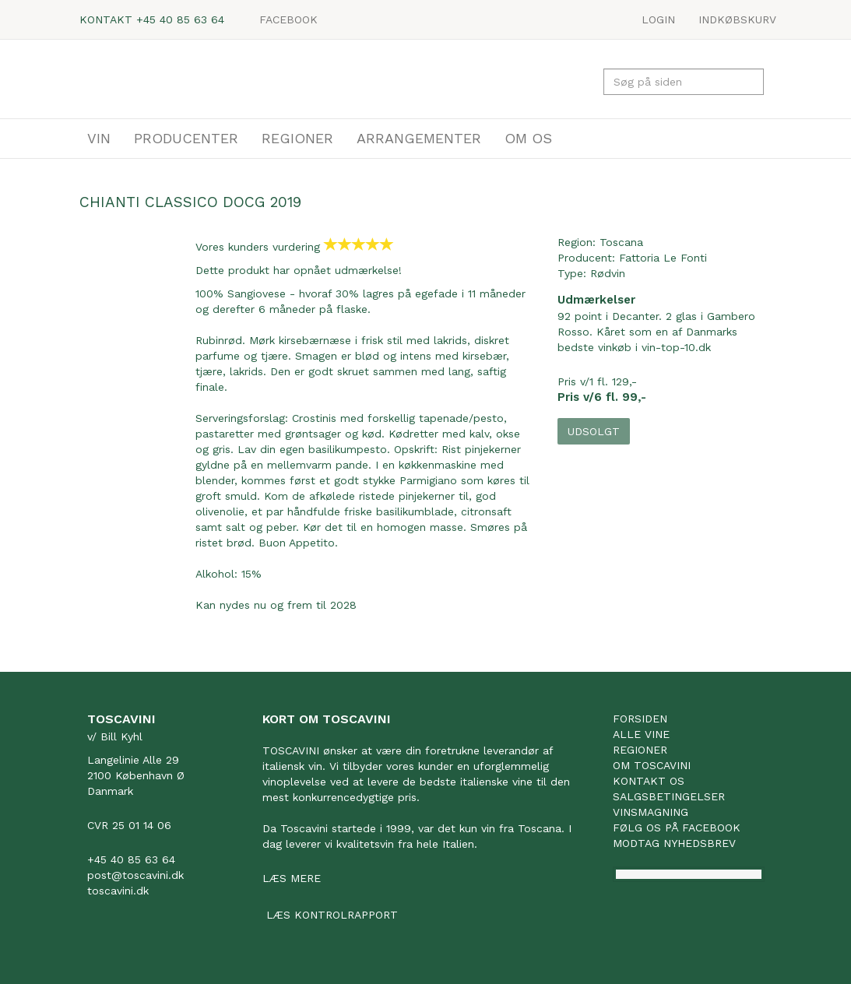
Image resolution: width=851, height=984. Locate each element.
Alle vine (641, 734)
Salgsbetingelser (669, 796)
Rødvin (607, 273)
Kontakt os (648, 781)
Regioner (640, 749)
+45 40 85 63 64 (180, 19)
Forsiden (640, 718)
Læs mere (291, 878)
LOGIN (658, 19)
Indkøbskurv (737, 19)
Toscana (621, 242)
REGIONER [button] (297, 138)
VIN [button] (99, 138)
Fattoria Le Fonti (663, 257)
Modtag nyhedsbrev (674, 843)
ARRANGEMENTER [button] (419, 138)
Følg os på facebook (676, 827)
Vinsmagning (650, 812)
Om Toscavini (652, 765)
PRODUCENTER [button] (186, 138)
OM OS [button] (528, 138)
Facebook (288, 19)
